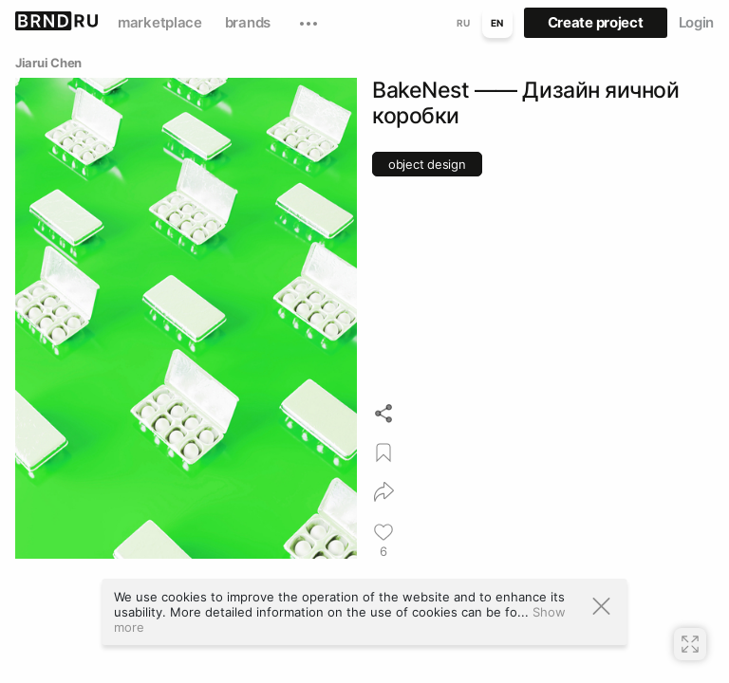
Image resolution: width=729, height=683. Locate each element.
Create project (596, 22)
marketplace (160, 22)
